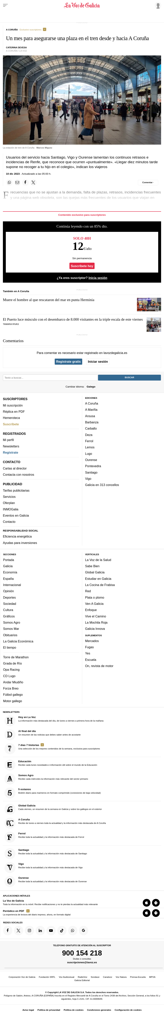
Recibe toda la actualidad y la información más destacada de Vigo (43, 867)
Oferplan (9, 503)
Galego (91, 386)
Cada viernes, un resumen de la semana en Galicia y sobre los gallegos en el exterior (53, 809)
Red (88, 591)
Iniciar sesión (98, 361)
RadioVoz (82, 977)
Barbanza (91, 422)
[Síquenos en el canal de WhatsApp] (72, 930)
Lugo (88, 453)
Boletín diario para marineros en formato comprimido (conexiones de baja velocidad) (52, 792)
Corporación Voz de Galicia (22, 977)
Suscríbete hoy (82, 266)
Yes (87, 653)
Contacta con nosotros (18, 474)
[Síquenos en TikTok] (62, 930)
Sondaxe (95, 977)
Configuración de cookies (128, 1010)
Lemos (89, 447)
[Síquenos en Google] (83, 930)
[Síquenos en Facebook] (7, 930)
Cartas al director (15, 468)
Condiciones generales (99, 1010)
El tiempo (9, 647)
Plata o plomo (94, 597)
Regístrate (10, 452)
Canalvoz (107, 977)
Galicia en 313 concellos (102, 485)
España (8, 578)
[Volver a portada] (82, 5)
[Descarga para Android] (156, 903)
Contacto (9, 521)
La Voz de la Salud (98, 560)
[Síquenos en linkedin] (40, 930)
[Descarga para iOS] (146, 903)
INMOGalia (10, 509)
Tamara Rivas (11, 324)
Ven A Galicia (94, 603)
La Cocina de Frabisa (100, 585)
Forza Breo (11, 688)
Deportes (9, 597)
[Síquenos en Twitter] (18, 930)
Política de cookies (74, 1010)
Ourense (91, 460)
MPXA (152, 977)
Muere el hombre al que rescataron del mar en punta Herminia (48, 300)
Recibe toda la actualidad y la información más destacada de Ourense (45, 881)
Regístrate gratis (68, 361)
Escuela (90, 659)
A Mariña (91, 409)
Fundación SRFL (47, 977)
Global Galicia (94, 572)
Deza (88, 435)
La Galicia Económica (18, 641)
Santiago (91, 472)
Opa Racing (11, 669)
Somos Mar (11, 628)
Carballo (91, 428)
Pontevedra (93, 466)
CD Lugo (9, 676)
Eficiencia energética (17, 536)
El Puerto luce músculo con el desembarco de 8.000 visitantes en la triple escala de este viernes (73, 319)
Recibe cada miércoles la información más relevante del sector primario (46, 779)
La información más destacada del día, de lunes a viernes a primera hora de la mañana (54, 720)
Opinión (8, 591)
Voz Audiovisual (66, 977)
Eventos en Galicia (16, 515)
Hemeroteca (11, 417)
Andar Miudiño (13, 682)
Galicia (8, 566)
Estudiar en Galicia (98, 578)
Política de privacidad (49, 1010)
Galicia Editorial (82, 980)
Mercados (92, 641)
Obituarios (10, 635)
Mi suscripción (13, 405)
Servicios (9, 496)
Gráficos (9, 616)
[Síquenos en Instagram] (29, 930)
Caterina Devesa (16, 47)
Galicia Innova (95, 628)
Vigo (88, 478)
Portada (8, 560)
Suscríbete (11, 424)
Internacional (12, 585)
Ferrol (89, 441)
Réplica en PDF (14, 411)
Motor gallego (12, 701)
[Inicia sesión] (157, 5)
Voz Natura (121, 977)
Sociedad (9, 603)
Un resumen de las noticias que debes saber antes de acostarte (42, 734)
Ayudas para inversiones (20, 543)
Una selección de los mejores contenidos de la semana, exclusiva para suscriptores (52, 748)
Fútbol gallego (13, 694)
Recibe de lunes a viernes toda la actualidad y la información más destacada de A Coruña (55, 823)
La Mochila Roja (96, 622)
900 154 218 (82, 953)
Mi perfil (8, 440)
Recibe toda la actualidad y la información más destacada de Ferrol (44, 837)
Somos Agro (11, 622)
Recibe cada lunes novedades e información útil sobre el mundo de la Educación (50, 765)
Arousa (90, 416)
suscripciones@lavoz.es (82, 962)
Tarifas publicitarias (16, 490)
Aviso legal (28, 1010)
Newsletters (11, 446)
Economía (10, 572)
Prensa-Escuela (138, 977)
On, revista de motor (99, 666)
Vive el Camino (95, 616)
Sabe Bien (92, 566)
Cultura (8, 610)
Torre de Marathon (16, 657)
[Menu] (5, 5)
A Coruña (91, 403)
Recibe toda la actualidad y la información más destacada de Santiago (45, 853)
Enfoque (91, 610)
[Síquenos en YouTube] (51, 930)
